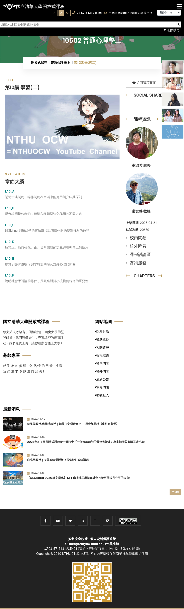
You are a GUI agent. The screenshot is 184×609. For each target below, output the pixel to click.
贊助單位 (102, 339)
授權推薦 (102, 355)
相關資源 (102, 347)
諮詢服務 (138, 263)
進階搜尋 (172, 30)
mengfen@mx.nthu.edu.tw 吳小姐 (128, 13)
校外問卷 (138, 246)
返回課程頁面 (144, 83)
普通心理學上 (60, 63)
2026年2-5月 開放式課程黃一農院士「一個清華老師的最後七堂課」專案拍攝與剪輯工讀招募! (86, 442)
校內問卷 (138, 237)
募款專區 (11, 355)
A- (55, 12)
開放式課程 (39, 63)
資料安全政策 (78, 539)
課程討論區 (140, 254)
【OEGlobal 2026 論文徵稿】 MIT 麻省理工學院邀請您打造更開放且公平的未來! (78, 478)
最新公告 (102, 379)
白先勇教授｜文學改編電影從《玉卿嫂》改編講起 (58, 460)
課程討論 (102, 331)
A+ (68, 12)
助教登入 (102, 395)
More (175, 492)
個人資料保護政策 (103, 539)
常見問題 (102, 387)
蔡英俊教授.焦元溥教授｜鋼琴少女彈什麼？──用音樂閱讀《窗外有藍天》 (73, 424)
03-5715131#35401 (87, 13)
